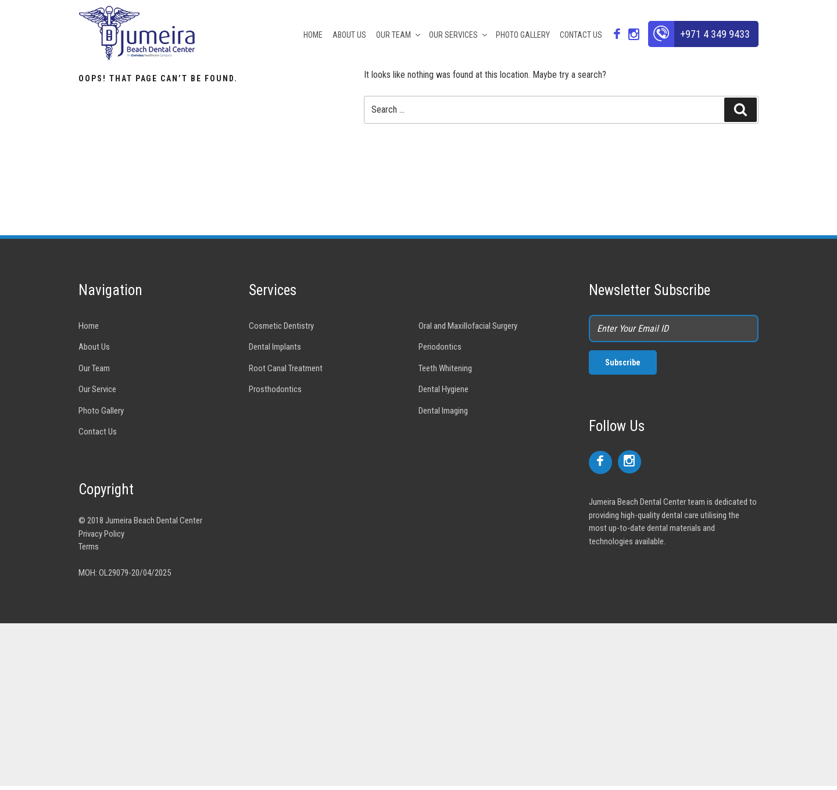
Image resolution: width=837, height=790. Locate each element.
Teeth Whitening (445, 368)
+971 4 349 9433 (715, 34)
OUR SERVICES (459, 35)
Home (88, 326)
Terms (88, 546)
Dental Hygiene (443, 389)
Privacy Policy (101, 534)
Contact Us (97, 431)
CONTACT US (581, 35)
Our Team (94, 368)
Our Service (97, 389)
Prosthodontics (275, 389)
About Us (94, 347)
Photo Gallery (101, 410)
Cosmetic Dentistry (281, 326)
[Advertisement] (349, 704)
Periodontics (440, 347)
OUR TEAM (399, 35)
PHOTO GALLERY (523, 35)
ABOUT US (349, 35)
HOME (313, 35)
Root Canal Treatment (286, 368)
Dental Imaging (443, 410)
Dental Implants (275, 347)
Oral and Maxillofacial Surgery (468, 326)
